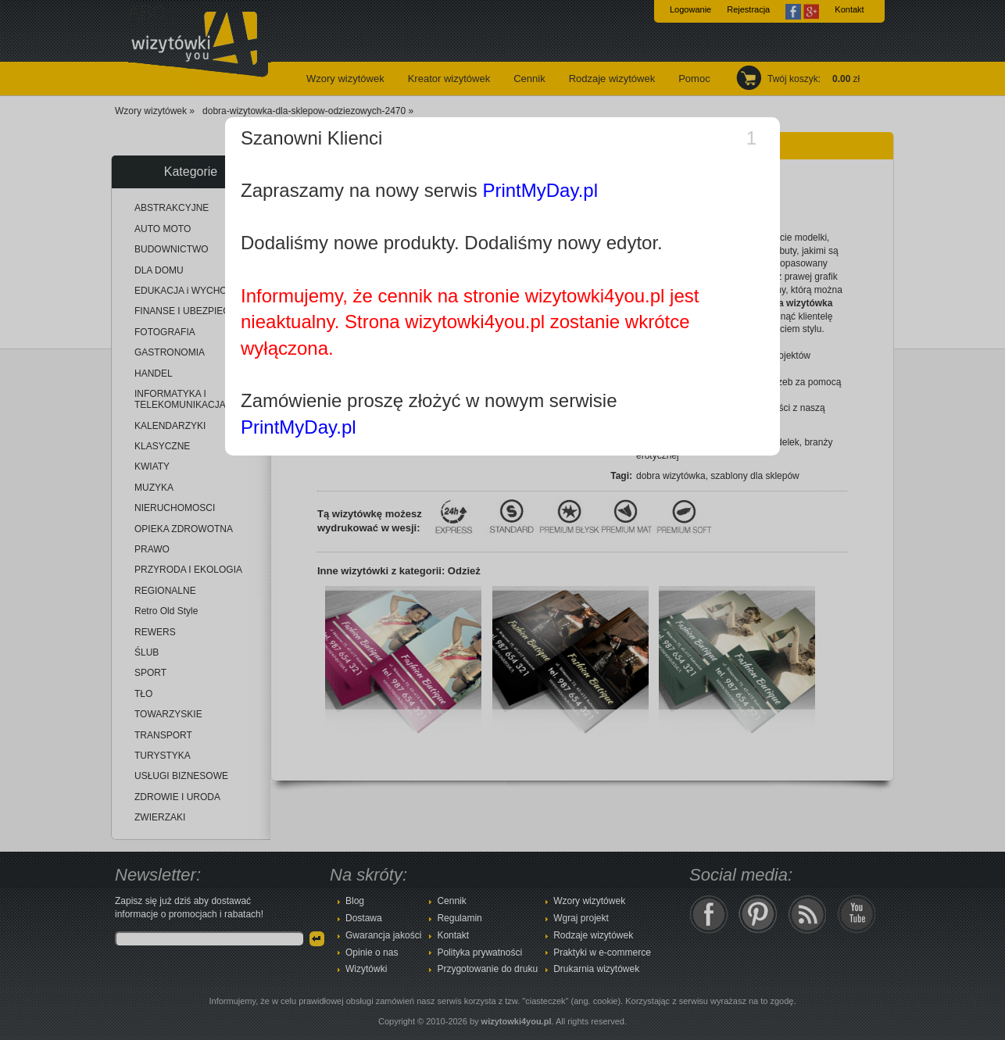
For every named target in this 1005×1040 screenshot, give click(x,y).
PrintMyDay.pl (540, 190)
